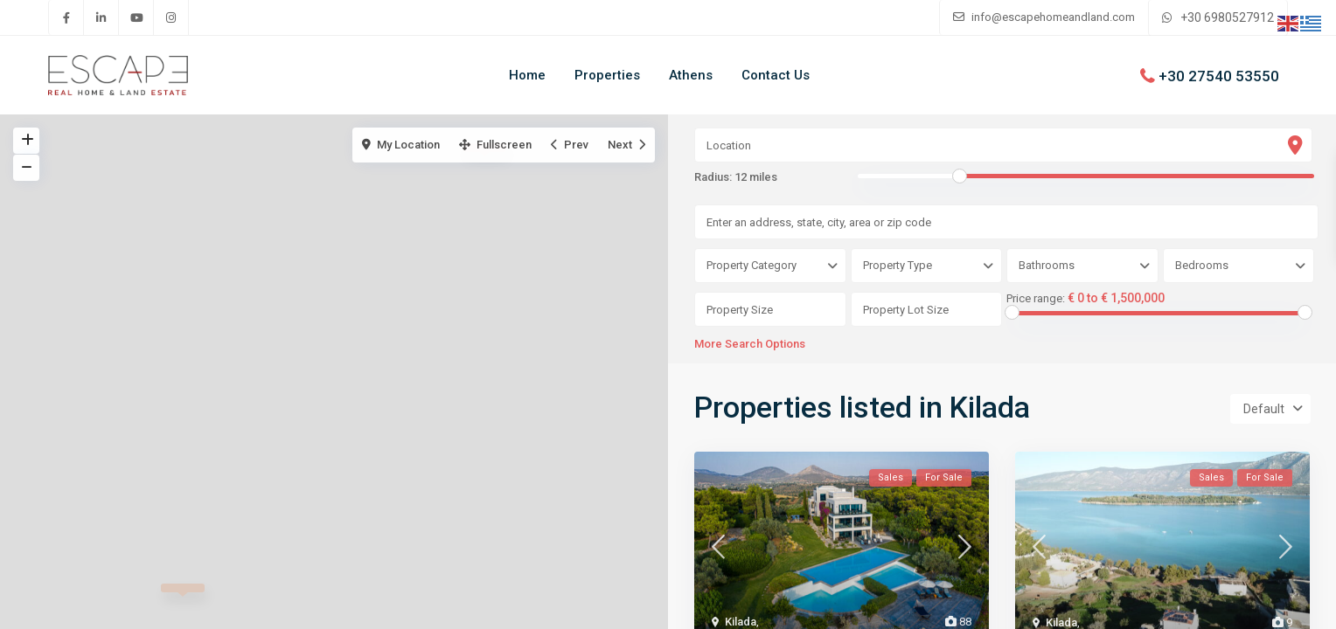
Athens (691, 75)
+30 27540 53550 (1219, 75)
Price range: (1035, 299)
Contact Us (775, 75)
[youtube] (136, 17)
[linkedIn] (101, 17)
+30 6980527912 (1227, 17)
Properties (607, 75)
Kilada (740, 621)
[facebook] (66, 17)
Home (527, 75)
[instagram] (171, 17)
